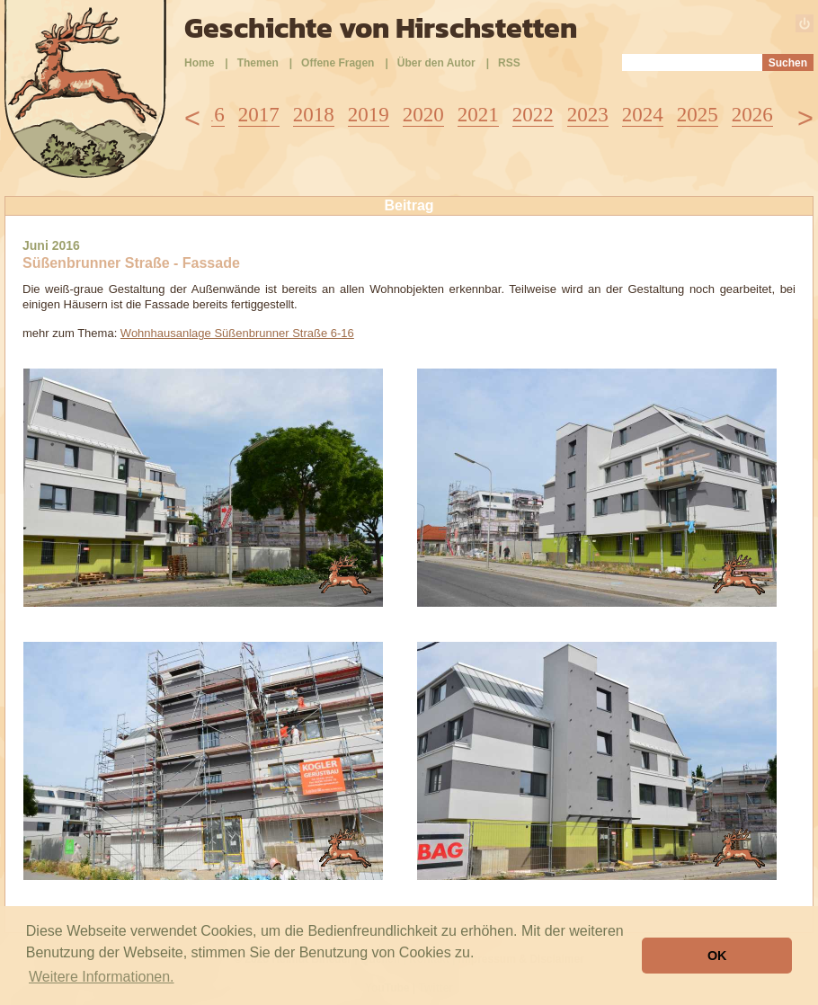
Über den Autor (436, 63)
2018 (313, 114)
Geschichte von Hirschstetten (380, 27)
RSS (509, 63)
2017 (259, 114)
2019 (368, 114)
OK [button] (717, 955)
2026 (752, 114)
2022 (533, 114)
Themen (258, 63)
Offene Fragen (337, 63)
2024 (642, 114)
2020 (423, 114)
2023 (588, 114)
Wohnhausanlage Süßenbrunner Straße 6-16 (237, 333)
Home (199, 63)
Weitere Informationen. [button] (101, 976)
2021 (478, 114)
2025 (697, 114)
